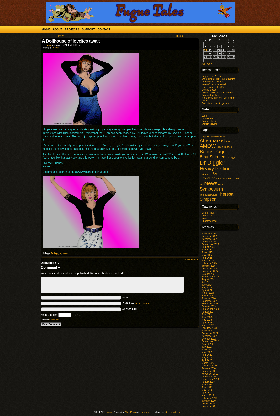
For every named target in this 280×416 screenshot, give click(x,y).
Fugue (48, 45)
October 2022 (209, 338)
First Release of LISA (213, 87)
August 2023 (208, 311)
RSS (166, 412)
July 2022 (207, 346)
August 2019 (208, 382)
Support (88, 29)
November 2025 (210, 239)
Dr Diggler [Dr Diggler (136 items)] (212, 162)
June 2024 (207, 284)
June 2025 (207, 252)
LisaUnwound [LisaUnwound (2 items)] (223, 178)
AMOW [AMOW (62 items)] (208, 146)
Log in (205, 115)
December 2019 (210, 371)
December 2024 (210, 268)
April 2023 (207, 322)
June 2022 (207, 349)
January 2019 (209, 400)
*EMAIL (136, 303)
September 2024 (210, 276)
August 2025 (208, 247)
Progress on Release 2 (213, 81)
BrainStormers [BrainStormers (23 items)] (213, 156)
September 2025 (210, 244)
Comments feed (210, 121)
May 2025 (207, 255)
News (56, 47)
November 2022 (210, 336)
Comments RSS (190, 259)
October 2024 (209, 274)
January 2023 (209, 330)
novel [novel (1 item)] (220, 184)
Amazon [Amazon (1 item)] (229, 141)
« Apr (202, 63)
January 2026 (209, 233)
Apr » (210, 63)
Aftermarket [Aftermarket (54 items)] (212, 140)
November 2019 (210, 373)
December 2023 (210, 301)
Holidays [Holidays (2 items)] (204, 174)
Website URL (129, 309)
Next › (179, 35)
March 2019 (208, 395)
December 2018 (210, 403)
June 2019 (207, 387)
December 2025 (210, 236)
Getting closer (209, 89)
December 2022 (210, 333)
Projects (72, 29)
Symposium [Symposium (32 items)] (211, 189)
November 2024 (210, 271)
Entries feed (208, 118)
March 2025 (208, 260)
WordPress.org (209, 124)
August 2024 (208, 279)
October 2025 (209, 241)
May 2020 (207, 357)
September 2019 (210, 379)
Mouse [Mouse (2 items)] (235, 178)
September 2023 (210, 309)
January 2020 (209, 368)
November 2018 (210, 406)
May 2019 (207, 390)
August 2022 (208, 344)
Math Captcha (49, 314)
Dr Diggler (56, 253)
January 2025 (209, 266)
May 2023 (207, 320)
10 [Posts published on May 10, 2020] (205, 50)
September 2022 (210, 341)
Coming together (210, 95)
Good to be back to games (215, 103)
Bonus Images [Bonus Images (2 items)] (224, 147)
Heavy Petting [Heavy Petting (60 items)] (215, 168)
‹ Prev (60, 35)
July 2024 (207, 282)
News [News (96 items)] (211, 183)
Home (46, 29)
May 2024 (207, 287)
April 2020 (207, 360)
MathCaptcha (54, 319)
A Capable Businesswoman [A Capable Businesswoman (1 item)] (212, 136)
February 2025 (209, 263)
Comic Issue (208, 213)
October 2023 (209, 306)
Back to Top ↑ (176, 412)
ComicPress (146, 412)
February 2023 (209, 328)
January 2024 (209, 298)
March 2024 (208, 293)
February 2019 (209, 398)
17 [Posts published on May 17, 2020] (205, 53)
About (57, 29)
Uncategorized (209, 221)
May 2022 (207, 352)
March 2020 (208, 363)
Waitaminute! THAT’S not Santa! (218, 79)
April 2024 (207, 290)
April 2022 (207, 355)
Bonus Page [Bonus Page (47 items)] (213, 151)
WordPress (130, 412)
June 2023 (207, 317)
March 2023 (208, 325)
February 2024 (209, 295)
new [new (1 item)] (202, 184)
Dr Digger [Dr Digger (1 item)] (231, 157)
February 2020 (209, 365)
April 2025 (207, 257)
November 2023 (210, 303)
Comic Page (208, 215)
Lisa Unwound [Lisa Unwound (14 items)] (212, 175)
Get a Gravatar (142, 303)
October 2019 (209, 376)
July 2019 (207, 384)
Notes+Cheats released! (214, 84)
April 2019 (207, 392)
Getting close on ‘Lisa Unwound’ (218, 92)
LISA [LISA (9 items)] (213, 174)
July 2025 (207, 249)
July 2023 (207, 314)
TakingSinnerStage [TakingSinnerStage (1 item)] (208, 195)
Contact (104, 29)
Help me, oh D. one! (212, 76)
